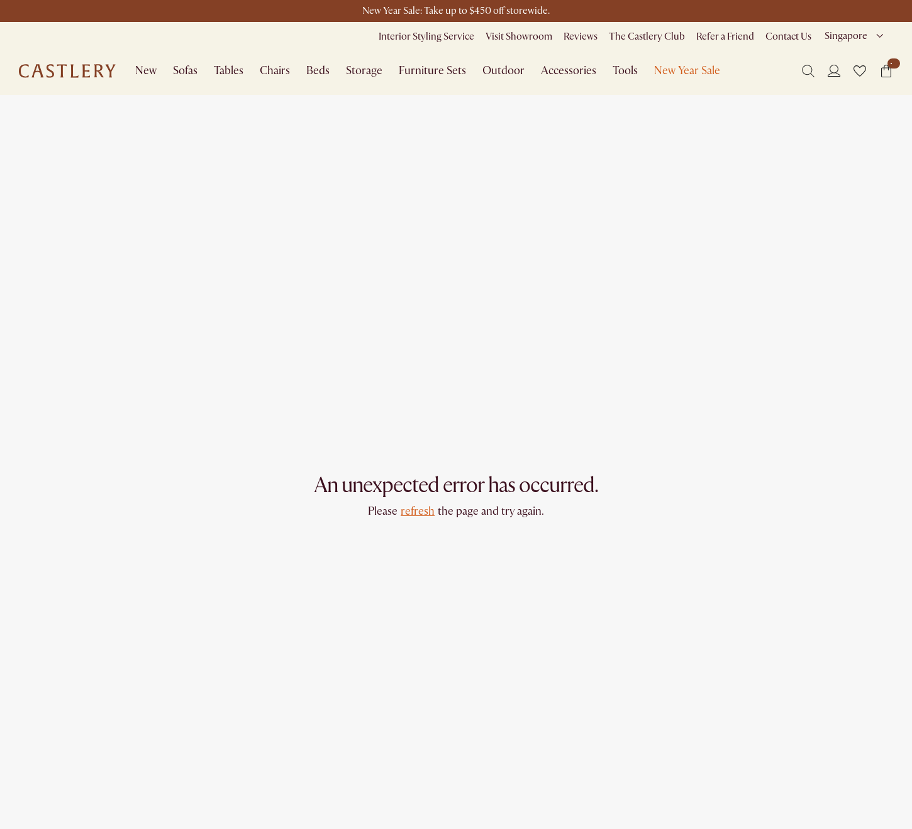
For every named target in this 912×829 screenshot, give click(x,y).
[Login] (834, 70)
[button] (860, 71)
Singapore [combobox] (846, 36)
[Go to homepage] (67, 71)
